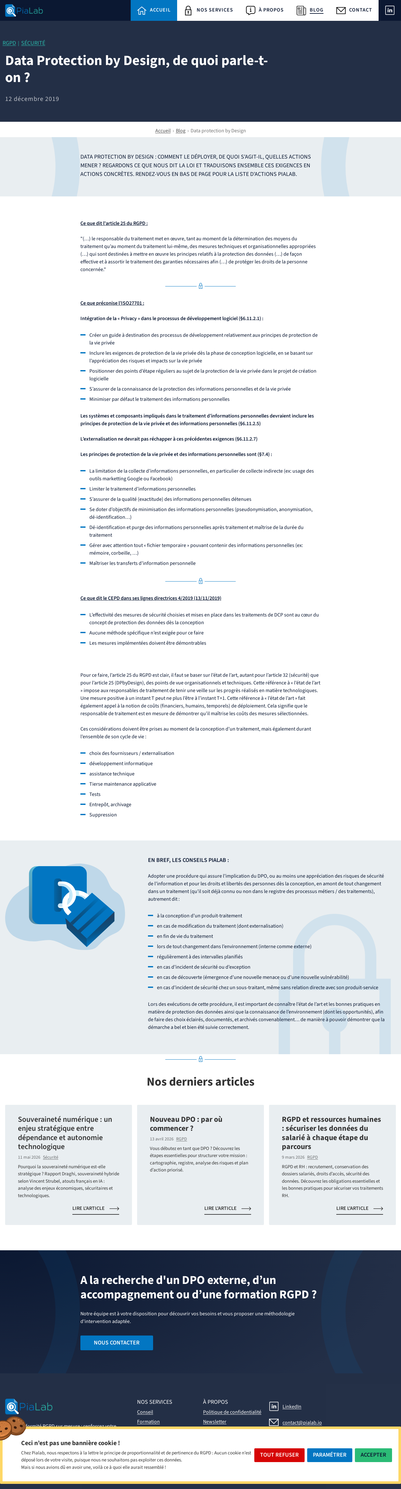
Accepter (373, 1455)
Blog (180, 130)
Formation (148, 1421)
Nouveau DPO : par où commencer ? (186, 1124)
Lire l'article (99, 1209)
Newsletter (214, 1421)
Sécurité (33, 43)
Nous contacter (117, 1343)
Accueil (163, 130)
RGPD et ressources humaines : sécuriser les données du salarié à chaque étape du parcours (331, 1133)
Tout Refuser (279, 1455)
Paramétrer (330, 1455)
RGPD (9, 43)
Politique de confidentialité (232, 1412)
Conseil (145, 1412)
